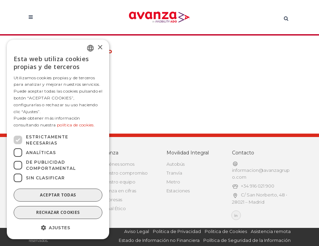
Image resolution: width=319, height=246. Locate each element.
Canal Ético (113, 208)
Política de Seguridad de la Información (247, 240)
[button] (58, 227)
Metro (173, 181)
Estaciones (178, 190)
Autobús (175, 164)
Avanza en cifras (118, 190)
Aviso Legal (136, 231)
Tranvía (174, 173)
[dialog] (58, 139)
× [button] (99, 47)
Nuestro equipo (118, 181)
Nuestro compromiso (124, 173)
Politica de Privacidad (177, 231)
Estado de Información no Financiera (159, 240)
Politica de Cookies (226, 231)
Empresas (111, 199)
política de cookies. (76, 124)
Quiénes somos (117, 164)
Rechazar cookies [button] (57, 212)
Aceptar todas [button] (58, 195)
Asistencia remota (271, 231)
